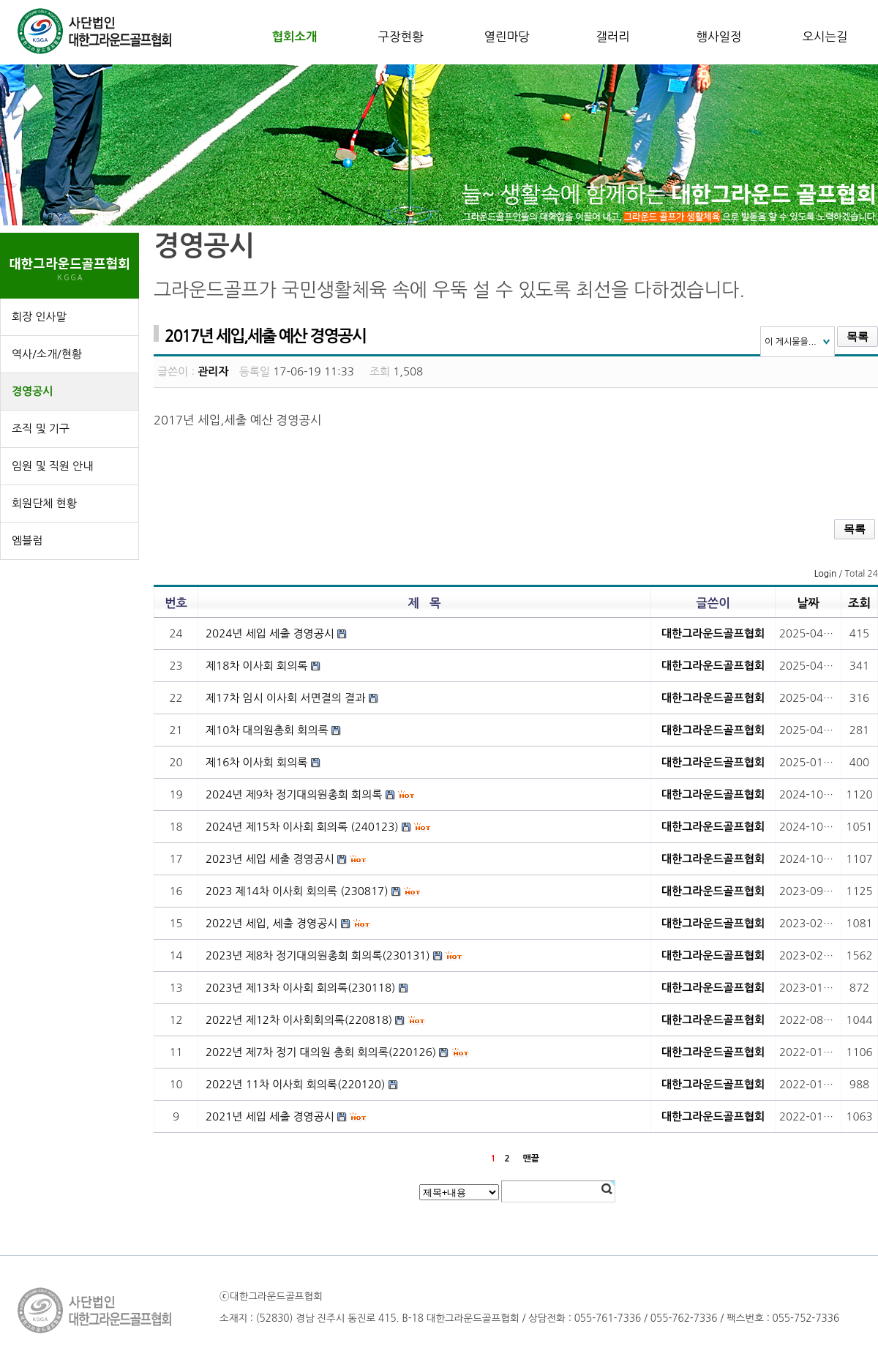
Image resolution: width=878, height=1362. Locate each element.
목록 (857, 337)
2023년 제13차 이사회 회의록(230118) (300, 987)
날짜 (808, 603)
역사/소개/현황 (47, 353)
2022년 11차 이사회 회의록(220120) (295, 1084)
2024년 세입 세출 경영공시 (270, 633)
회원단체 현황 (44, 503)
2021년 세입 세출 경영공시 (270, 1116)
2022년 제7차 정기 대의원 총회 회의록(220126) (321, 1052)
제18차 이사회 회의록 (256, 665)
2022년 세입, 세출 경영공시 (271, 923)
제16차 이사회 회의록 (256, 762)
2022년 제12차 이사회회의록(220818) (299, 1019)
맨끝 (530, 1158)
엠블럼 (27, 540)
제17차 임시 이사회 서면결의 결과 (285, 697)
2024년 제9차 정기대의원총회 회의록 (294, 794)
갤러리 (613, 36)
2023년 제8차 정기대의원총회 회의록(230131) (318, 955)
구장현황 (400, 36)
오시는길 (824, 36)
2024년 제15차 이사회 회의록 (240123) (302, 826)
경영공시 (32, 391)
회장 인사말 (39, 316)
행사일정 (718, 36)
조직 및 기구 (41, 428)
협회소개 (294, 36)
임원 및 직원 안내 (52, 465)
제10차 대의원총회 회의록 (267, 730)
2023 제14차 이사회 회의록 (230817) (297, 891)
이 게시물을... (791, 341)
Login (825, 573)
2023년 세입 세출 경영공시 (270, 858)
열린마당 (506, 36)
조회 (859, 603)
